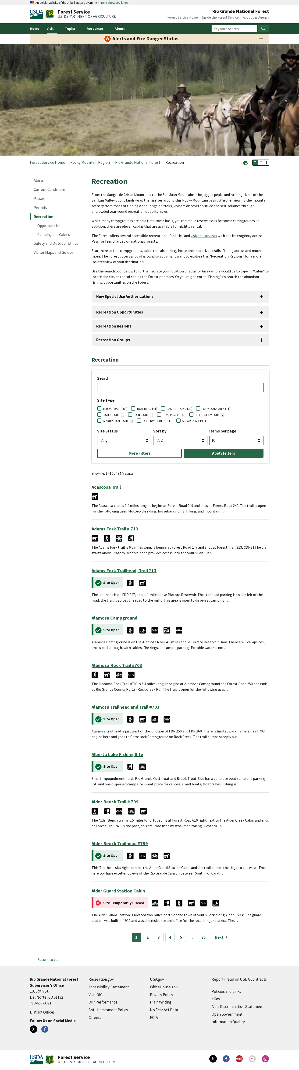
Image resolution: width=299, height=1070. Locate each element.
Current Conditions (49, 189)
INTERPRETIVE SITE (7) (209, 415)
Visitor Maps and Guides (53, 252)
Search (103, 378)
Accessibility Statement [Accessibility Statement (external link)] (109, 987)
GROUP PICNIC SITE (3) (118, 421)
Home (34, 28)
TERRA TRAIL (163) (115, 409)
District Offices (42, 1012)
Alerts (39, 180)
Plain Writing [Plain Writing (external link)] (160, 1002)
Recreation (43, 216)
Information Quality (228, 1021)
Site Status (107, 431)
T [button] (255, 162)
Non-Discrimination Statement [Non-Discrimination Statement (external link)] (238, 1006)
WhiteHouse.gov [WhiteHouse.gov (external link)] (164, 987)
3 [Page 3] (159, 937)
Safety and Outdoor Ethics (56, 243)
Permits (40, 207)
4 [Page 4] (170, 937)
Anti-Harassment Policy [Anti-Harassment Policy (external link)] (108, 1009)
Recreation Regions (113, 326)
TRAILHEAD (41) (147, 409)
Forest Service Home (182, 17)
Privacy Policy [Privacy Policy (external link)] (161, 994)
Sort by (160, 431)
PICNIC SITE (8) (143, 415)
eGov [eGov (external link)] (216, 998)
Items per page (222, 431)
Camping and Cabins (53, 234)
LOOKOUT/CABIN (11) (216, 409)
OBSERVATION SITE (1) (157, 421)
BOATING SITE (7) (174, 415)
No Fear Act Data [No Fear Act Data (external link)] (164, 1009)
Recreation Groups (113, 339)
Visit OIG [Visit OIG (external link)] (96, 994)
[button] (246, 162)
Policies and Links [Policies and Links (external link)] (226, 991)
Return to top (48, 959)
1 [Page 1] (136, 937)
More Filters (139, 453)
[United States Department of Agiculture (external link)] (37, 14)
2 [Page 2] (147, 937)
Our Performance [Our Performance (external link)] (103, 1002)
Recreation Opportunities (119, 312)
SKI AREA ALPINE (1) (195, 421)
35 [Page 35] (204, 937)
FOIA (154, 1017)
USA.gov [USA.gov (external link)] (157, 979)
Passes (39, 198)
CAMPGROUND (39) (179, 409)
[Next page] (222, 937)
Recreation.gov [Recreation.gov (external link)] (101, 979)
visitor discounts (204, 235)
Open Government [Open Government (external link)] (227, 1014)
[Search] (263, 28)
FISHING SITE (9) (113, 415)
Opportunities (48, 225)
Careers (95, 1017)
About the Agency (256, 17)
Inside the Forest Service (220, 17)
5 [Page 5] (181, 937)
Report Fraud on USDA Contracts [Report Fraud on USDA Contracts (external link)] (239, 979)
